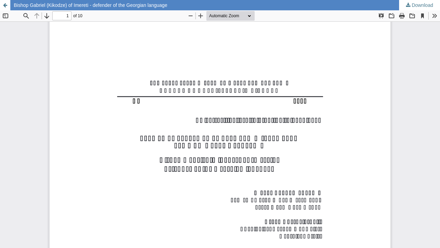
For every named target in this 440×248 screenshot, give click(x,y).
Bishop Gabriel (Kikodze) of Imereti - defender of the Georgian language (90, 5)
